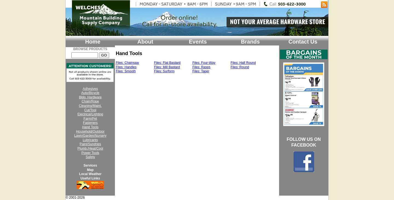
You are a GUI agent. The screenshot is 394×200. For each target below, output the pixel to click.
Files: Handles (126, 67)
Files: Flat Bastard (167, 63)
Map (90, 170)
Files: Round (240, 67)
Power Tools (90, 153)
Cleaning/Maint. (90, 106)
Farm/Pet (90, 119)
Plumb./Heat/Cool (90, 148)
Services (90, 165)
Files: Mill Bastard (167, 67)
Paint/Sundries (90, 144)
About (145, 42)
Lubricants (90, 140)
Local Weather (90, 174)
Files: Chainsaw (127, 63)
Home (92, 42)
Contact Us (302, 42)
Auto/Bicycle (90, 93)
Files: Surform (164, 71)
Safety (90, 157)
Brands (250, 42)
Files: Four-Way (203, 63)
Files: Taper (200, 71)
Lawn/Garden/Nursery (90, 136)
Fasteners (90, 123)
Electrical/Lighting (90, 114)
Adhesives (90, 89)
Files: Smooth (126, 71)
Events (198, 42)
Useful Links (90, 178)
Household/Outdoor (90, 131)
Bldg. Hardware (90, 97)
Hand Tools (90, 127)
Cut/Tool (90, 110)
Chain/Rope (90, 101)
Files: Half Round (243, 63)
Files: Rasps (201, 67)
